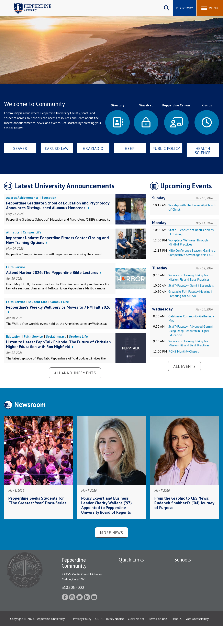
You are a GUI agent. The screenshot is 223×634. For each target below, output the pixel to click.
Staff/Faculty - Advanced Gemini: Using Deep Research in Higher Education (190, 330)
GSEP (129, 148)
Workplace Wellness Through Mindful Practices (188, 242)
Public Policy (166, 148)
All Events (184, 366)
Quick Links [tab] (131, 559)
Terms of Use (158, 626)
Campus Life (32, 232)
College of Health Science (192, 607)
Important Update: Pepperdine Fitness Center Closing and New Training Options (57, 240)
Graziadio (93, 148)
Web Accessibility (197, 626)
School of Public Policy (190, 600)
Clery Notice (136, 626)
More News (111, 532)
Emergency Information (135, 581)
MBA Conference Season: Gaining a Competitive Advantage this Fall (191, 252)
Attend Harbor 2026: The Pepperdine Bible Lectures (52, 272)
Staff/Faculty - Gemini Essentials (191, 285)
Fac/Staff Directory (132, 567)
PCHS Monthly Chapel (183, 351)
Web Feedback (128, 610)
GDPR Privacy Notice (109, 626)
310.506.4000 (73, 587)
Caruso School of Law (189, 575)
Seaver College (184, 567)
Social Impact (56, 336)
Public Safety (128, 575)
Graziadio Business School (192, 581)
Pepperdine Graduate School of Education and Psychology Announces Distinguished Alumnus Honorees (57, 205)
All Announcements (75, 372)
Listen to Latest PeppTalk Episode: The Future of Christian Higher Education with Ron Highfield (58, 344)
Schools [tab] (182, 559)
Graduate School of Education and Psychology (192, 591)
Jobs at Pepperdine (131, 589)
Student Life (37, 301)
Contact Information (133, 603)
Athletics (13, 232)
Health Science (203, 150)
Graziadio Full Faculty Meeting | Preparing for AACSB (190, 293)
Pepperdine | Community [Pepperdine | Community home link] (29, 3)
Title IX (176, 626)
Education (49, 197)
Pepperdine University (50, 626)
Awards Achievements (22, 197)
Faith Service (15, 267)
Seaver (20, 148)
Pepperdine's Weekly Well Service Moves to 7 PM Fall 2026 (58, 307)
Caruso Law (57, 148)
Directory (184, 8)
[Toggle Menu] (210, 8)
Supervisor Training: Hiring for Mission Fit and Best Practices (189, 277)
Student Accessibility (133, 596)
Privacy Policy (82, 626)
